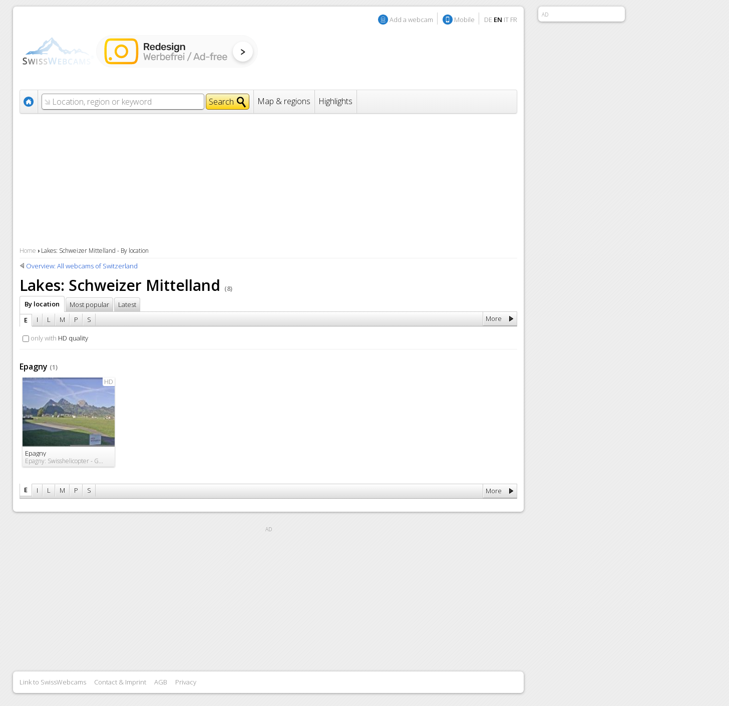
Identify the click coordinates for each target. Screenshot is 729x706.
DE (488, 19)
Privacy (185, 681)
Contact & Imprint (120, 681)
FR (513, 19)
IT (506, 19)
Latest (127, 304)
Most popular (89, 304)
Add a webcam (411, 19)
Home (28, 250)
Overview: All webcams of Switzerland (82, 265)
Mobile (464, 19)
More (494, 318)
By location (42, 303)
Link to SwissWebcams (53, 681)
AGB (160, 681)
